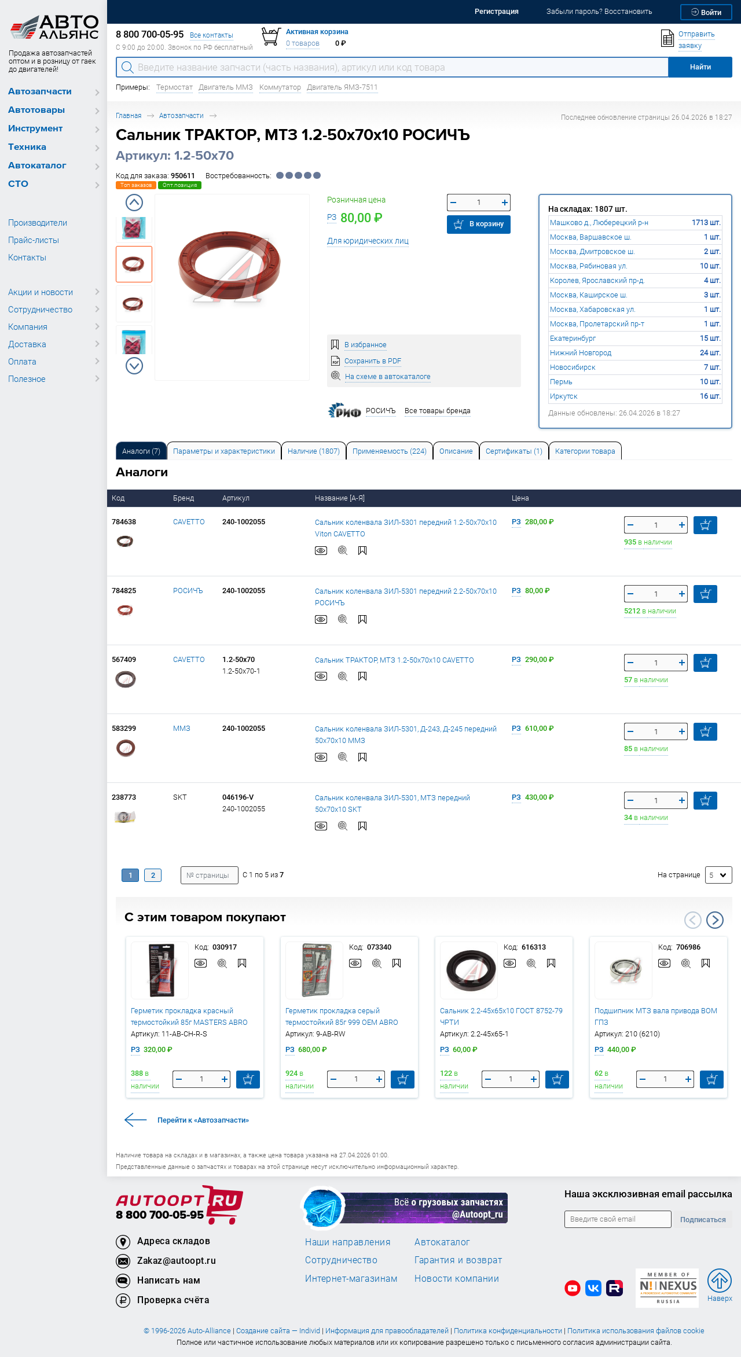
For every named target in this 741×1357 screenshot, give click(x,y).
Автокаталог (37, 166)
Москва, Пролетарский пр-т (597, 324)
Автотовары (36, 110)
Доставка (27, 344)
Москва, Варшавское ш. (591, 237)
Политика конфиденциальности (508, 1331)
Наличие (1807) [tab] (314, 451)
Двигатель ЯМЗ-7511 (342, 87)
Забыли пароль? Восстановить (599, 11)
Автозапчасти (40, 92)
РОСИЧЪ (188, 590)
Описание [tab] (456, 451)
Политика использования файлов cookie (636, 1331)
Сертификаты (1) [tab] (514, 451)
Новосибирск (573, 367)
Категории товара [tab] (585, 451)
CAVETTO (189, 522)
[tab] (141, 450)
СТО (18, 184)
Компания (27, 326)
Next (134, 365)
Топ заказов (136, 185)
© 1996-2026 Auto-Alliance (187, 1331)
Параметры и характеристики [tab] (224, 451)
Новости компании (456, 1278)
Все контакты (211, 35)
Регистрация (497, 11)
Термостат (174, 87)
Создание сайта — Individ (278, 1331)
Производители (37, 222)
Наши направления (348, 1241)
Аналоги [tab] (141, 451)
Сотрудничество (40, 309)
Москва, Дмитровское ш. (592, 251)
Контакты (27, 257)
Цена (521, 498)
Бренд (184, 498)
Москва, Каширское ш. (589, 295)
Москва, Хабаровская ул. (593, 309)
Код (119, 498)
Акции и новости (40, 291)
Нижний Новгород (580, 353)
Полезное (27, 378)
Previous (134, 202)
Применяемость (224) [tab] (390, 451)
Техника (27, 147)
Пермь (561, 382)
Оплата (22, 361)
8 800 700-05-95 (160, 1215)
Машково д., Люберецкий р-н (599, 222)
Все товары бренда (438, 410)
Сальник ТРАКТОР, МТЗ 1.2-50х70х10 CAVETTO (394, 660)
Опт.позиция (180, 185)
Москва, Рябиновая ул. (589, 266)
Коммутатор (280, 87)
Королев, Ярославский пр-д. (597, 280)
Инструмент (35, 129)
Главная (128, 115)
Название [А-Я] (340, 498)
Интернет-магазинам (351, 1278)
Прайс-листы (33, 239)
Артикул (236, 498)
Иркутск (564, 396)
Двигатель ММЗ (226, 87)
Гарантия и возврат (458, 1259)
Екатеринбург (573, 338)
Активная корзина (317, 31)
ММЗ (181, 728)
